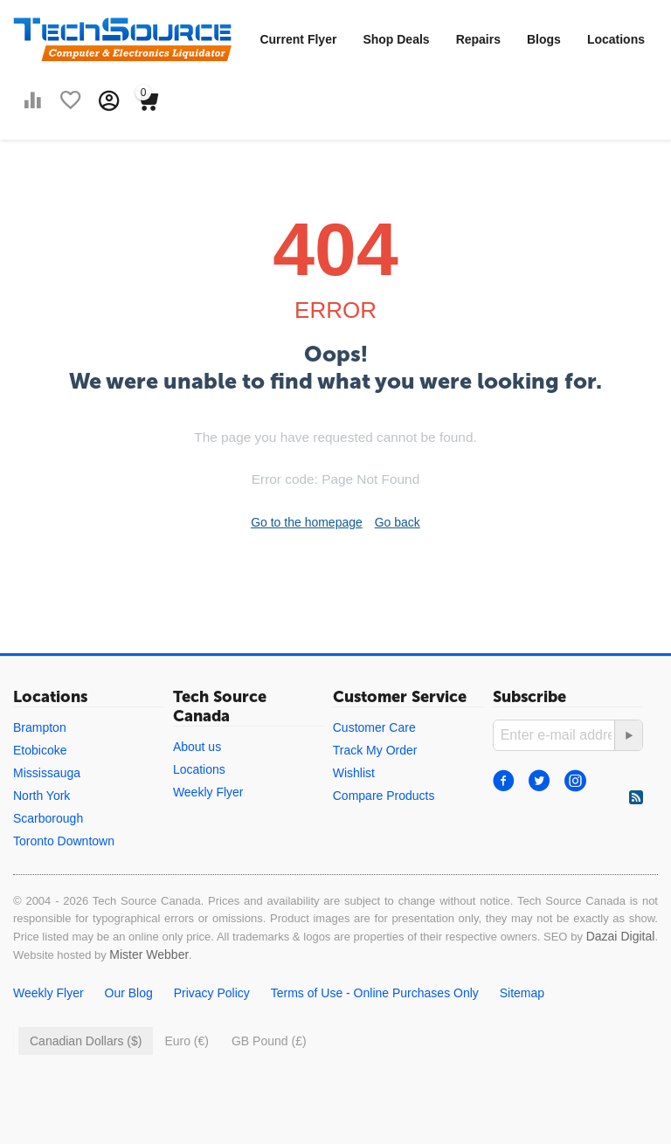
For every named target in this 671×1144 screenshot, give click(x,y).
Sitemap (522, 993)
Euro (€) (186, 1041)
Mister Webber (149, 954)
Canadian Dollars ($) (86, 1041)
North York (41, 796)
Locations (616, 39)
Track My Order (375, 750)
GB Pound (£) (269, 1041)
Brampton (39, 727)
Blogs (544, 39)
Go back (397, 522)
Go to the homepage (307, 522)
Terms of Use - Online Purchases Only (375, 993)
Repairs (478, 39)
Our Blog (129, 993)
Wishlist (354, 773)
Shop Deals (396, 39)
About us (197, 747)
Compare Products (384, 796)
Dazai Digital (620, 936)
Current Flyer (297, 39)
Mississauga (46, 773)
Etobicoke (39, 750)
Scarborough (48, 818)
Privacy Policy (212, 993)
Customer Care (374, 727)
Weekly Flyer (208, 792)
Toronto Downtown (63, 841)
